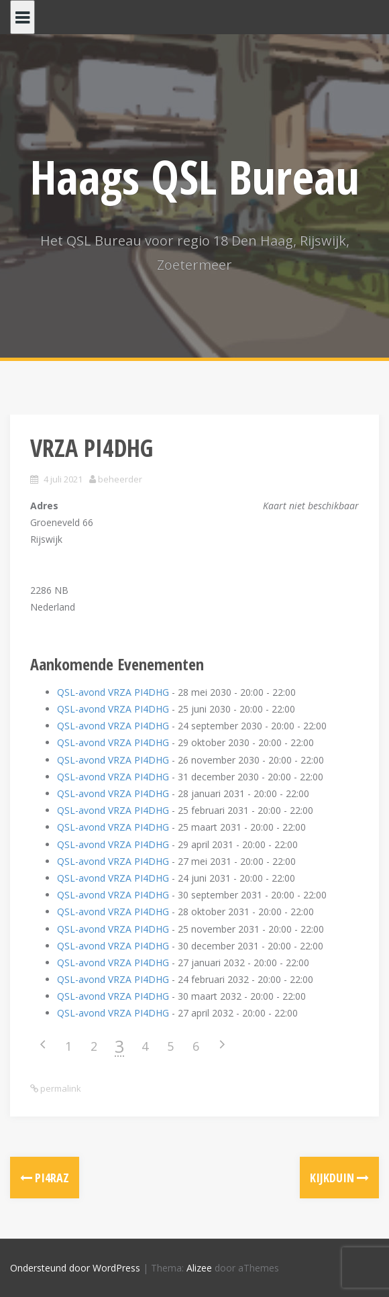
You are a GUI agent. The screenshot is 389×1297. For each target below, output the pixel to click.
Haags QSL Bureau (194, 176)
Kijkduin (339, 1178)
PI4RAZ (44, 1178)
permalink (59, 1088)
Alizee (199, 1267)
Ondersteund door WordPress (75, 1267)
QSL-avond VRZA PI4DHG (113, 692)
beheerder (120, 479)
